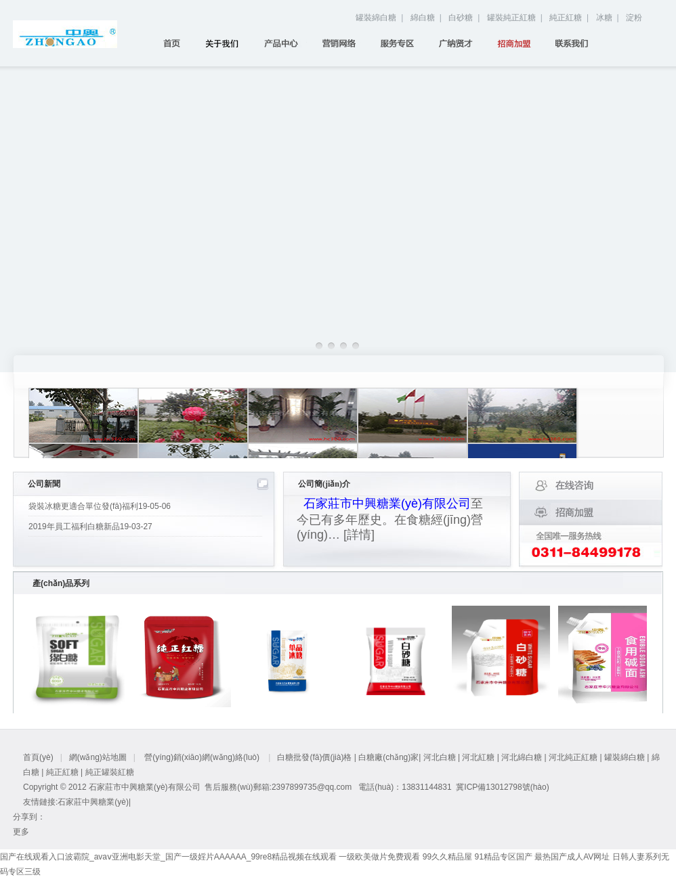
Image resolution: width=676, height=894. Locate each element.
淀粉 (634, 17)
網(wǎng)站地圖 (98, 757)
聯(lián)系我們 (576, 43)
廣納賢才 (460, 43)
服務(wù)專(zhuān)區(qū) (402, 43)
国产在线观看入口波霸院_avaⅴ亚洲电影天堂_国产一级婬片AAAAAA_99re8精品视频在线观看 (168, 857)
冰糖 (604, 17)
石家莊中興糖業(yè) (93, 802)
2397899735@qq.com (312, 787)
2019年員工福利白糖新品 (90, 526)
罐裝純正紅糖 (511, 17)
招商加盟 (518, 43)
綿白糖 (422, 17)
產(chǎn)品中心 (285, 43)
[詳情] (359, 534)
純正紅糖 (565, 17)
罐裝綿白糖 (376, 17)
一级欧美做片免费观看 (379, 857)
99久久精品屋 (447, 857)
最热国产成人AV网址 (572, 857)
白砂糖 (460, 17)
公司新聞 (44, 484)
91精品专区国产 (503, 857)
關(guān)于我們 (227, 43)
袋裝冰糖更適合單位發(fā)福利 (99, 506)
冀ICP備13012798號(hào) (502, 787)
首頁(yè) (169, 43)
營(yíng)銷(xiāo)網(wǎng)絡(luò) (343, 43)
